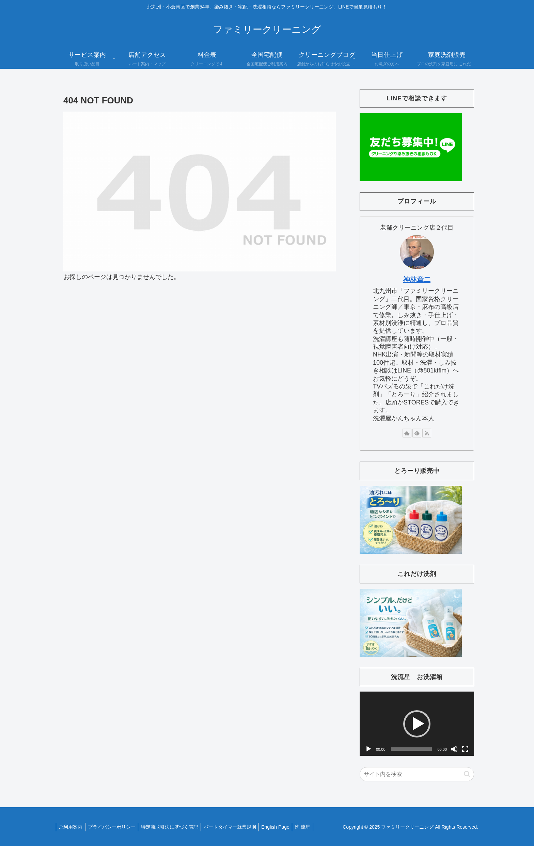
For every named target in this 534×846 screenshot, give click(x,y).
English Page (283, 827)
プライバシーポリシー (114, 827)
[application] (417, 724)
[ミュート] (454, 749)
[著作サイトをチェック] (407, 433)
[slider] (411, 749)
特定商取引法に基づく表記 (174, 827)
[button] (416, 723)
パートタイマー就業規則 (236, 827)
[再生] (368, 749)
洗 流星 (312, 827)
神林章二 (416, 279)
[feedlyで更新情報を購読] (416, 433)
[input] (417, 774)
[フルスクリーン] (465, 749)
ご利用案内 (71, 827)
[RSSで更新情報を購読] (426, 433)
